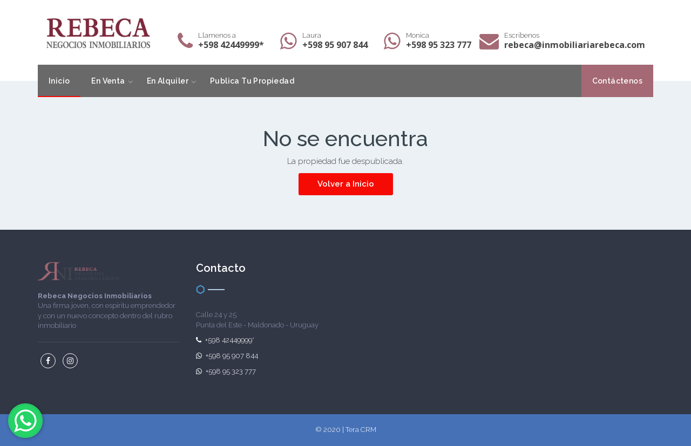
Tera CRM (361, 430)
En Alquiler (167, 81)
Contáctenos (617, 81)
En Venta (108, 81)
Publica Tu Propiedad (252, 81)
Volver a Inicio (345, 184)
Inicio (59, 81)
